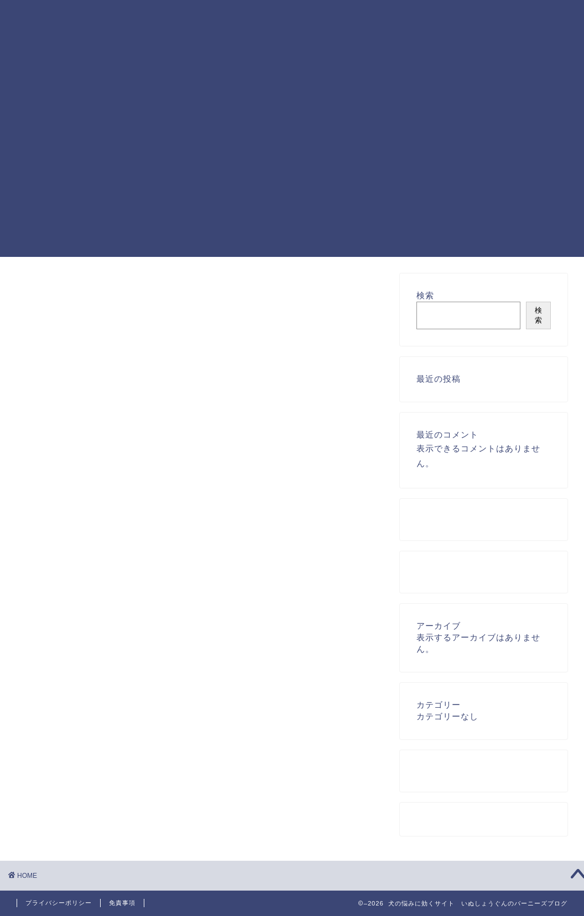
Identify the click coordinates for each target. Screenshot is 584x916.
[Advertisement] (292, 179)
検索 (425, 295)
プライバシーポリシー (58, 902)
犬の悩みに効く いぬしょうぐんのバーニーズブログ (49, 47)
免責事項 (122, 902)
